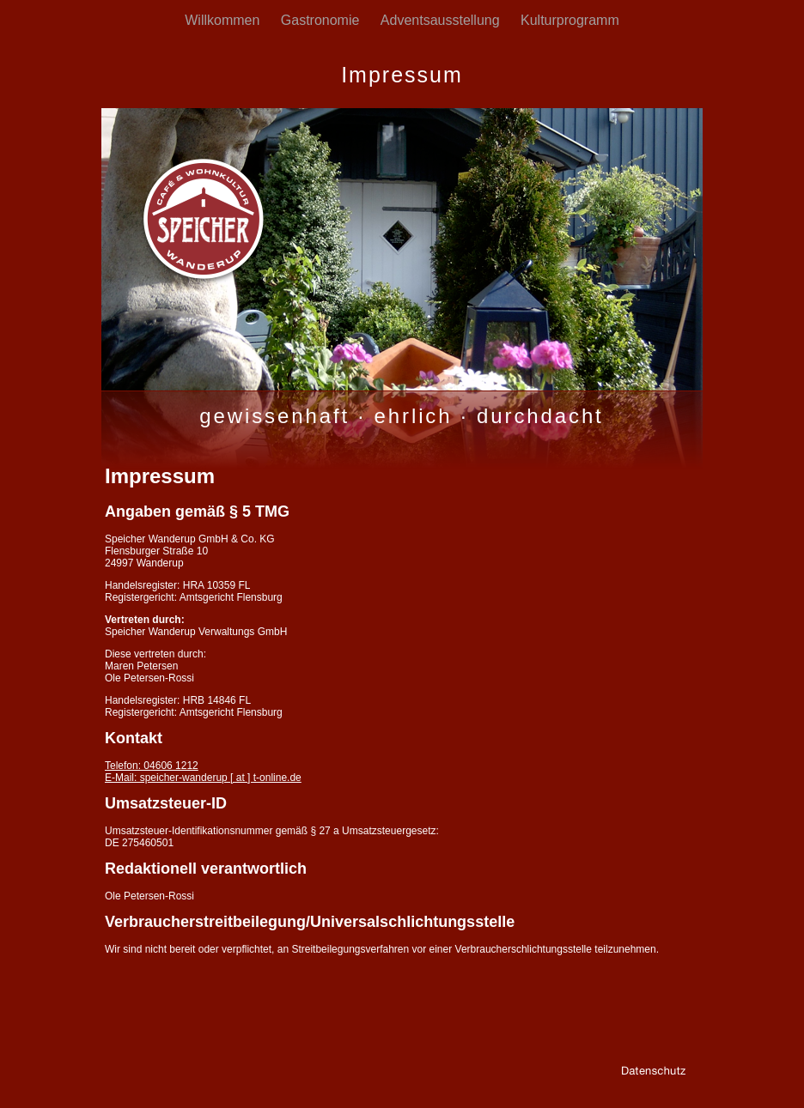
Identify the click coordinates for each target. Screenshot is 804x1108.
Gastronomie (322, 20)
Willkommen (224, 20)
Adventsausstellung (442, 20)
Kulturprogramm (570, 20)
